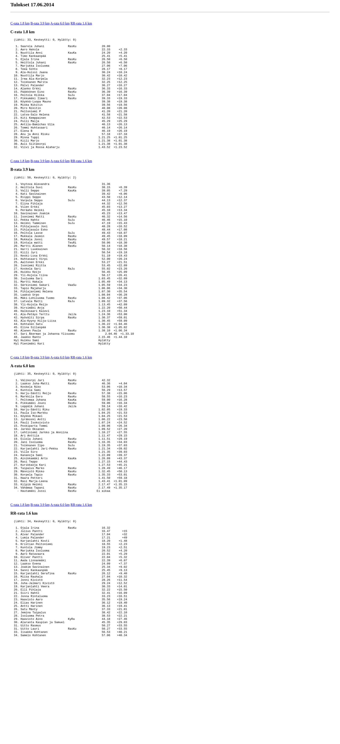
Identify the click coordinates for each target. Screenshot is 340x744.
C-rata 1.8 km (19, 23)
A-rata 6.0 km (60, 23)
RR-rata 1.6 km (81, 23)
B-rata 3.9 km (39, 23)
